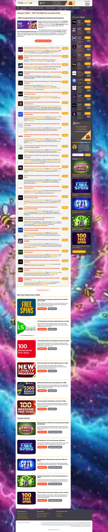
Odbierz (65, 48)
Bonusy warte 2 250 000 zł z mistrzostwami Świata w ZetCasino (53, 423)
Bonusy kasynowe (50, 8)
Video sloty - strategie (42, 515)
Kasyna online (75, 8)
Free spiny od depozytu (64, 8)
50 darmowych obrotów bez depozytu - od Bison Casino (42, 64)
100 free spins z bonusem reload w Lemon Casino (52, 492)
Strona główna (18, 8)
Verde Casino (59, 516)
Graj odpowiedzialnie (53, 529)
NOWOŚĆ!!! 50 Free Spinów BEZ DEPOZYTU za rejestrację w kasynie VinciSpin (39, 218)
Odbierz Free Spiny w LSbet (43, 41)
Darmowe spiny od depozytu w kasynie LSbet (51, 401)
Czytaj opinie (55, 432)
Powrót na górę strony (79, 251)
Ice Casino (58, 513)
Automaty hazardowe (42, 516)
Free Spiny (87, 1)
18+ (59, 529)
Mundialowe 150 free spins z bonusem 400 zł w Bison (52, 460)
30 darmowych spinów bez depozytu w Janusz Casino (42, 166)
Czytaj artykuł (52, 308)
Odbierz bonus (42, 432)
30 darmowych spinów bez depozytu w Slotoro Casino (42, 48)
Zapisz (87, 154)
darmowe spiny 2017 (43, 290)
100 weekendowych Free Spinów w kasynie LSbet (53, 340)
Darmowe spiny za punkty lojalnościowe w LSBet (52, 363)
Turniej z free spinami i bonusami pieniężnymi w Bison (52, 476)
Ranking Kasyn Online (22, 513)
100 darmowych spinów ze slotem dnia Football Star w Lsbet (52, 300)
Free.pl (25, 3)
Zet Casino (58, 515)
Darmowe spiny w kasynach (36, 8)
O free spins (24, 8)
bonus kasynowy (47, 24)
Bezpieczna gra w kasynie (23, 518)
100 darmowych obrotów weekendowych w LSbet (53, 321)
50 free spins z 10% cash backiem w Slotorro (51, 440)
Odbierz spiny (42, 308)
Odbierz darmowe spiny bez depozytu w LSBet (51, 382)
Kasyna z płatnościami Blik (43, 513)
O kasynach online (21, 515)
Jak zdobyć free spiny (22, 516)
